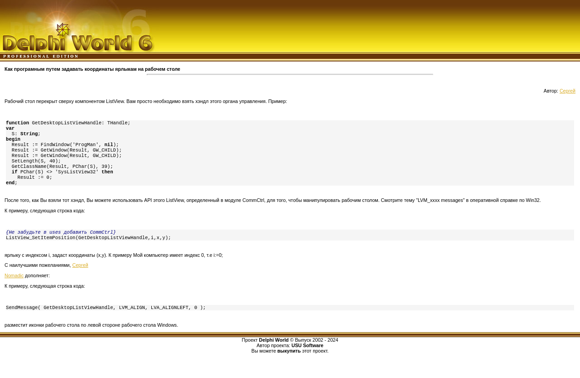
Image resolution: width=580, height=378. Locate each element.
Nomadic (14, 288)
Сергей (567, 90)
